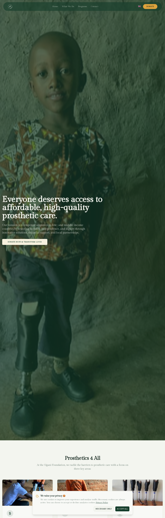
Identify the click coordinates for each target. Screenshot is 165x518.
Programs (82, 6)
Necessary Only (104, 509)
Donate (150, 6)
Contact (94, 6)
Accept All (122, 509)
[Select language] (139, 6)
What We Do (68, 6)
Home (55, 6)
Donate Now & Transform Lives (25, 242)
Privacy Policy (102, 503)
